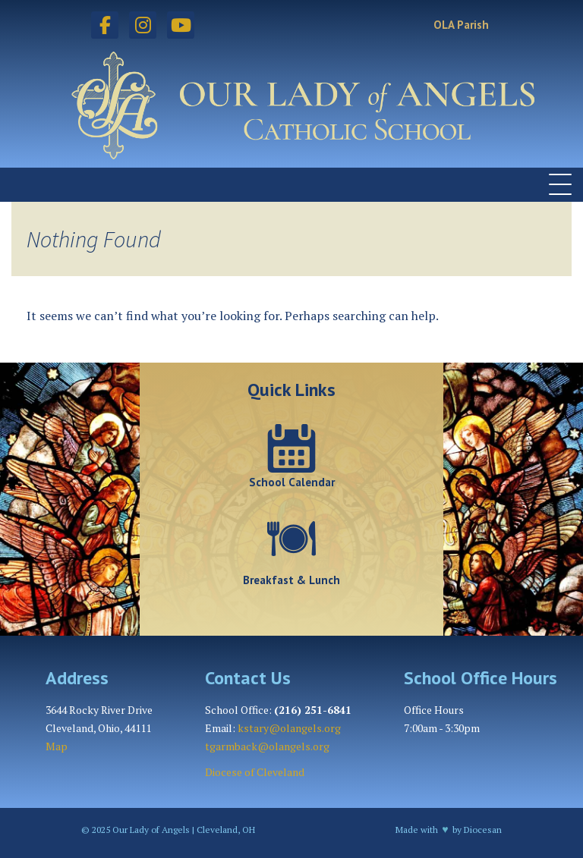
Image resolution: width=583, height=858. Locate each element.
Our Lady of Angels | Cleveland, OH (182, 829)
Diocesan (483, 829)
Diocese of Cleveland (254, 772)
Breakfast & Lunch (291, 580)
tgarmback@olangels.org (267, 746)
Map (57, 746)
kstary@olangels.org (289, 728)
